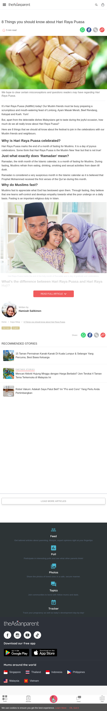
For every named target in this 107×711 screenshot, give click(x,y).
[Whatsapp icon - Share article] (82, 28)
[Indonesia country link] (54, 671)
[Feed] (53, 532)
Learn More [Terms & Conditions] (61, 708)
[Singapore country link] (12, 671)
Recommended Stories (19, 342)
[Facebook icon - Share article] (88, 28)
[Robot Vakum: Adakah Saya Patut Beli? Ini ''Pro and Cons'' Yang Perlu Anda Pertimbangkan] (53, 390)
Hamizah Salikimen (30, 310)
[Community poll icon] (102, 699)
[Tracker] (53, 605)
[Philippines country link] (76, 671)
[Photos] (53, 568)
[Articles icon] (28, 699)
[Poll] (53, 550)
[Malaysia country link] (11, 680)
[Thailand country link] (33, 671)
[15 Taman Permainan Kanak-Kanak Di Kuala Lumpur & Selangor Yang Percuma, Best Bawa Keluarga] (53, 354)
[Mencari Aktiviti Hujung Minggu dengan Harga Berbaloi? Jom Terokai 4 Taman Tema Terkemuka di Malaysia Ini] (53, 372)
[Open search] (96, 4)
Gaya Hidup (15, 321)
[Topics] (53, 586)
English (15, 327)
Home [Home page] (4, 321)
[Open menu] (4, 5)
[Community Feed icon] (78, 699)
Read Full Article (53, 293)
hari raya (6, 327)
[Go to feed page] (19, 5)
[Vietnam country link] (31, 680)
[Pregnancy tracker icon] (54, 698)
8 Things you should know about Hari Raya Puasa (44, 321)
